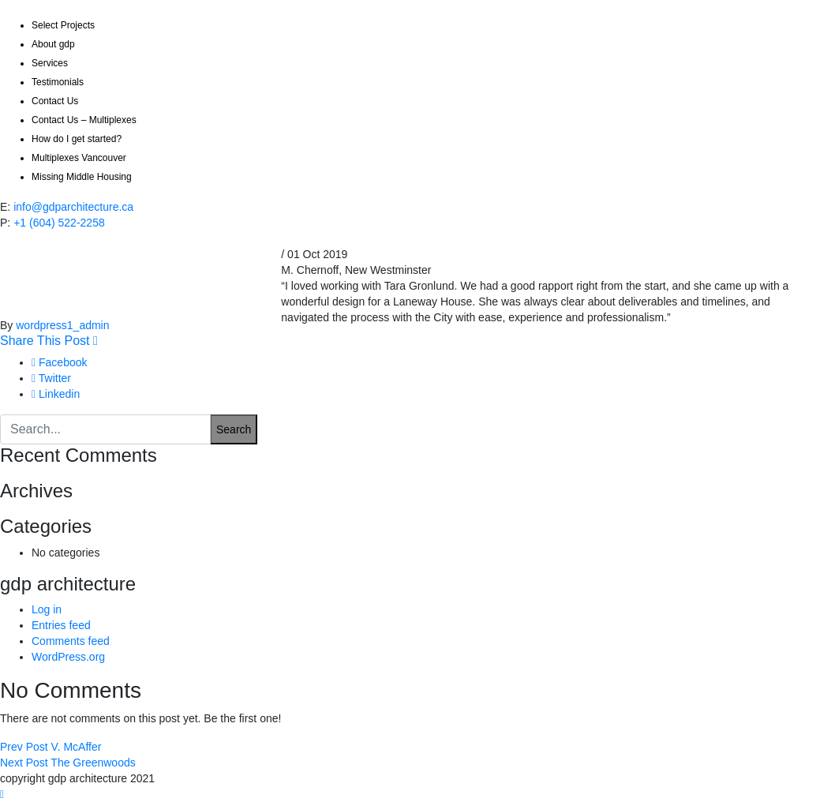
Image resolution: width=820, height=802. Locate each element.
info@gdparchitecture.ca (73, 206)
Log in (47, 609)
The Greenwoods (68, 762)
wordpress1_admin (62, 325)
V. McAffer (50, 746)
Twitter (51, 378)
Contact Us (55, 101)
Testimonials (58, 82)
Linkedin (56, 394)
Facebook (60, 362)
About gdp (53, 44)
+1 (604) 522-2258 (59, 222)
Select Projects (63, 25)
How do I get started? (77, 138)
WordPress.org (68, 656)
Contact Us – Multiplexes (84, 120)
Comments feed (71, 641)
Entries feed (61, 625)
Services (50, 63)
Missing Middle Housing (82, 176)
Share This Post (49, 340)
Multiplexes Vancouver (79, 157)
